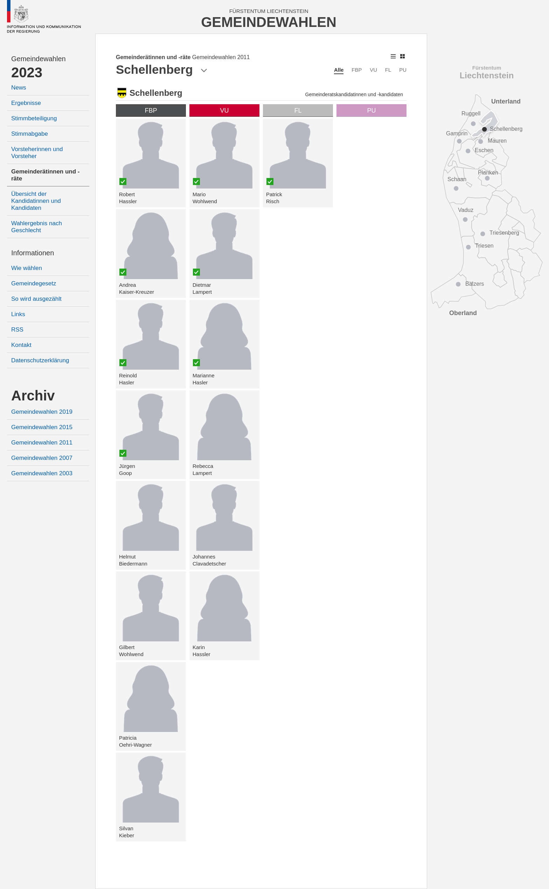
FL (388, 70)
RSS (17, 329)
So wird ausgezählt (36, 299)
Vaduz (465, 210)
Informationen (32, 252)
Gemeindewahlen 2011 (41, 442)
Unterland (506, 101)
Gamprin (456, 133)
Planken (488, 173)
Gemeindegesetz (33, 283)
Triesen (484, 246)
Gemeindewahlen (38, 58)
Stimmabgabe (29, 133)
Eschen (484, 150)
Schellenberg (506, 129)
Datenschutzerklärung (40, 360)
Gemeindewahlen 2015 (41, 427)
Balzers (474, 284)
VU (373, 70)
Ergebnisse (26, 103)
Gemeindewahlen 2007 (41, 458)
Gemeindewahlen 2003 (41, 473)
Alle (339, 70)
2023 (26, 72)
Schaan (456, 179)
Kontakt (21, 345)
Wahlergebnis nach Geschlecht (36, 227)
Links (18, 314)
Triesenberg (504, 233)
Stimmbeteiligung (34, 118)
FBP (357, 70)
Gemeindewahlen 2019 (41, 411)
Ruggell (470, 113)
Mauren (497, 141)
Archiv (33, 395)
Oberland (463, 313)
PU (402, 70)
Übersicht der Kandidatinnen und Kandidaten (36, 201)
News (18, 87)
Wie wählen (26, 268)
